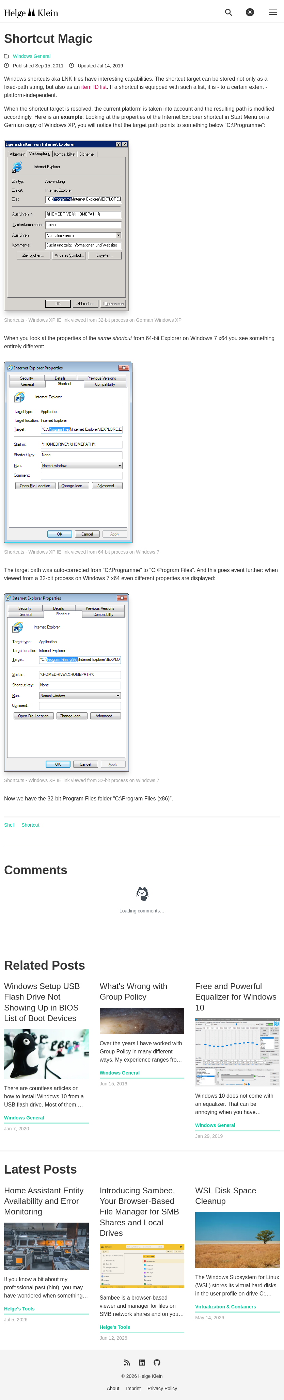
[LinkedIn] (142, 1362)
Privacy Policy (162, 1388)
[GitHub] (157, 1362)
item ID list (94, 87)
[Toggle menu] (273, 12)
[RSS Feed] (127, 1362)
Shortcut (30, 825)
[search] (232, 12)
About (113, 1388)
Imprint (133, 1388)
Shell (9, 825)
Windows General (32, 56)
